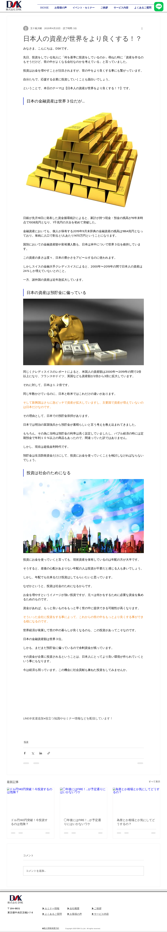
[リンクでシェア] (48, 753)
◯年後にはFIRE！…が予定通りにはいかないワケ (82, 822)
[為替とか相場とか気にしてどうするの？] (136, 801)
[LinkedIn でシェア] (40, 753)
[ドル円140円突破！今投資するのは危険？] (30, 801)
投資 (26, 742)
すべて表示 (154, 781)
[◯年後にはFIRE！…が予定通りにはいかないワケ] (83, 801)
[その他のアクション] (142, 28)
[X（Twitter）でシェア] (32, 753)
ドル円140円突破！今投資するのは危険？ (29, 822)
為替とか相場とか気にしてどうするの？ (136, 822)
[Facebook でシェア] (24, 753)
